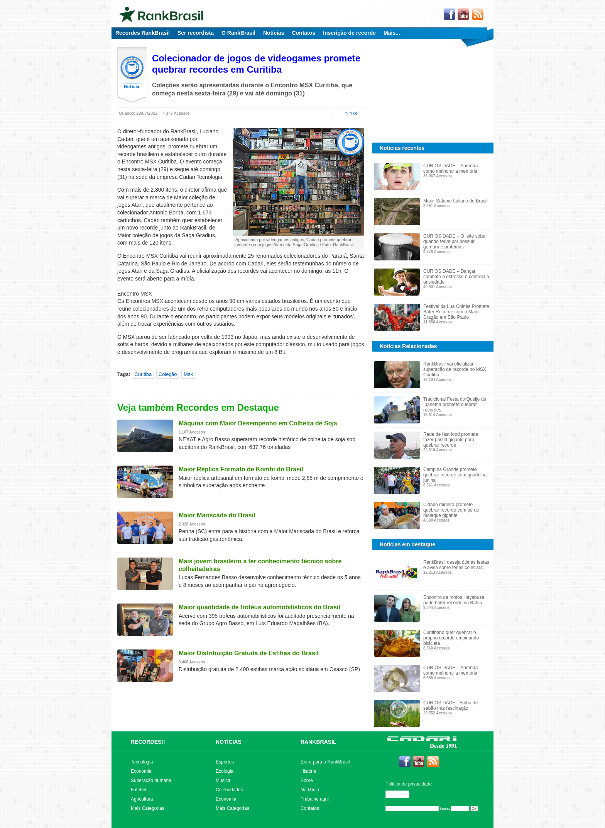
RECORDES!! (148, 742)
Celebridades (229, 789)
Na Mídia (310, 789)
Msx (188, 374)
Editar (400, 794)
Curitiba (143, 374)
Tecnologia (142, 762)
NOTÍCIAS (229, 742)
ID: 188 (350, 113)
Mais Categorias (147, 808)
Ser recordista (195, 33)
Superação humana (151, 780)
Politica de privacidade (408, 784)
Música (223, 780)
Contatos (303, 33)
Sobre (307, 780)
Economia (141, 771)
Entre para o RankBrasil (325, 762)
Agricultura (142, 799)
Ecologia (224, 771)
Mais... (392, 33)
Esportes (225, 762)
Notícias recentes (402, 148)
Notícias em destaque (407, 544)
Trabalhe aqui (315, 799)
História (308, 771)
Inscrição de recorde (349, 33)
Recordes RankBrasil (142, 33)
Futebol (138, 789)
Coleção (168, 374)
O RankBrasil (238, 33)
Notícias (273, 33)
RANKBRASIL (318, 742)
